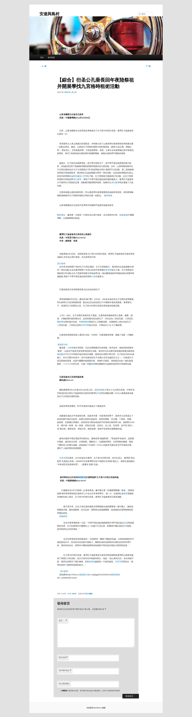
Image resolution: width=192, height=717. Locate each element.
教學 (126, 493)
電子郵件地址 (65, 670)
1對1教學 (77, 179)
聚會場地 (61, 322)
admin (74, 594)
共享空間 (85, 325)
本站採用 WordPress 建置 (96, 708)
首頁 (42, 57)
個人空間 (83, 176)
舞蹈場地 (108, 195)
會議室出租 (63, 344)
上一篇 (42, 66)
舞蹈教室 (85, 322)
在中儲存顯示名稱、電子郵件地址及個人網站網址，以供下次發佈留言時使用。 (91, 691)
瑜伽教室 (73, 176)
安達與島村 (49, 14)
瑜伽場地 (123, 215)
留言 (63, 621)
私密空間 (108, 270)
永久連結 (89, 594)
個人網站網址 (64, 684)
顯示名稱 (63, 657)
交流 (126, 523)
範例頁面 (51, 57)
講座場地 (99, 390)
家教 (93, 364)
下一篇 (149, 66)
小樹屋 (95, 276)
